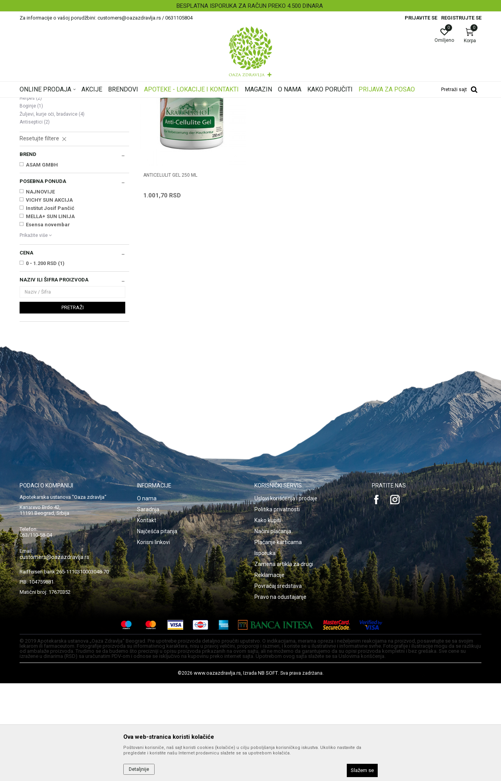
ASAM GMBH (42, 262)
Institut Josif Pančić (50, 306)
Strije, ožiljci (36, 180)
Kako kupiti (267, 618)
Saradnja (148, 607)
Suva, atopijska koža (46, 140)
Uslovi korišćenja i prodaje (285, 596)
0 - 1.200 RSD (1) (45, 361)
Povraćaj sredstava (278, 684)
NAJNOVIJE (40, 289)
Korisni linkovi (153, 640)
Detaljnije (139, 769)
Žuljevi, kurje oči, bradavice (52, 212)
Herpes (31, 196)
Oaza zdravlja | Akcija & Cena (51, 103)
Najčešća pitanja (157, 629)
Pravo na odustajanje (280, 694)
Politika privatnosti (277, 607)
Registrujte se (461, 18)
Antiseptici (35, 219)
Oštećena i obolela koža (140, 103)
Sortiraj (313, 115)
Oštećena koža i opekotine (53, 156)
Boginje (31, 203)
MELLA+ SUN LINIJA (50, 314)
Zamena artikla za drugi (283, 662)
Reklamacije (269, 673)
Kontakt (146, 618)
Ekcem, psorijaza (42, 147)
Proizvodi (99, 103)
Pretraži (72, 405)
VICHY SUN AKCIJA (49, 298)
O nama (147, 596)
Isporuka (265, 651)
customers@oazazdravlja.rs (54, 655)
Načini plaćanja (272, 629)
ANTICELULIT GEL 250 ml (170, 273)
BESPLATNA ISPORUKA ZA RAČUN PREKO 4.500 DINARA (250, 5)
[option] (250, 6)
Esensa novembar (48, 322)
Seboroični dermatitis (46, 164)
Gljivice (31, 187)
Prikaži (381, 115)
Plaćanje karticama (278, 640)
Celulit (30, 172)
